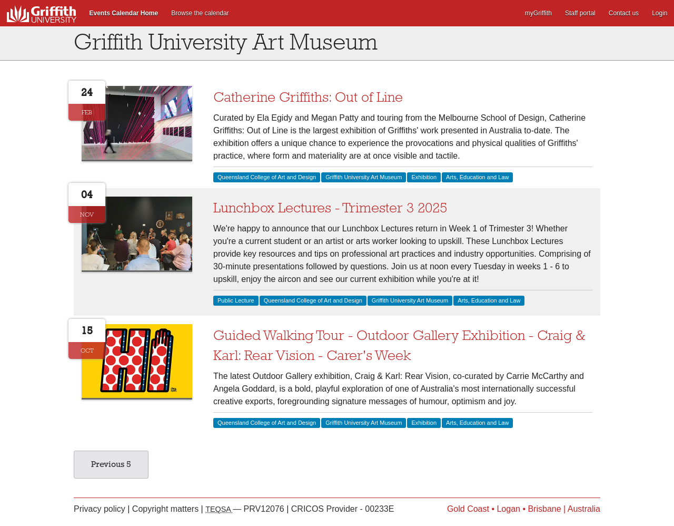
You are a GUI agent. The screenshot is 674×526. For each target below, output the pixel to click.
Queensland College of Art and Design (266, 177)
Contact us (624, 13)
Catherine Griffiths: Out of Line (308, 97)
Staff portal (580, 13)
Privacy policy (100, 508)
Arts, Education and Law (477, 177)
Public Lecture (235, 300)
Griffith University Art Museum (363, 177)
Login (659, 13)
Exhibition (424, 177)
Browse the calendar (200, 13)
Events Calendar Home (124, 13)
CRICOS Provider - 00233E (342, 508)
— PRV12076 (245, 508)
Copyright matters (166, 508)
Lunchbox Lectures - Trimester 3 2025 (330, 208)
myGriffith (538, 13)
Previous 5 (111, 464)
